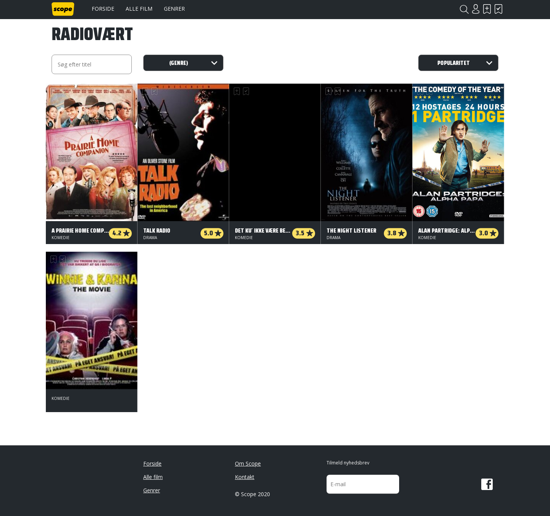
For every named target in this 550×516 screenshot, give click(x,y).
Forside (103, 8)
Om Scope (248, 463)
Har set (498, 9)
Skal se (487, 9)
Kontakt (244, 476)
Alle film (139, 8)
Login (475, 9)
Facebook (487, 484)
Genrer (174, 8)
